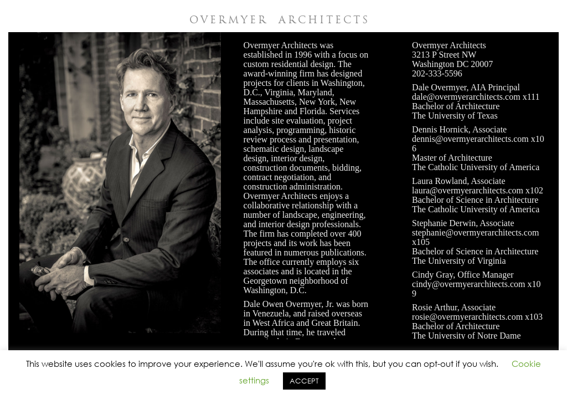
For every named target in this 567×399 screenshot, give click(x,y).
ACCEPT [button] (304, 381)
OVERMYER (279, 19)
